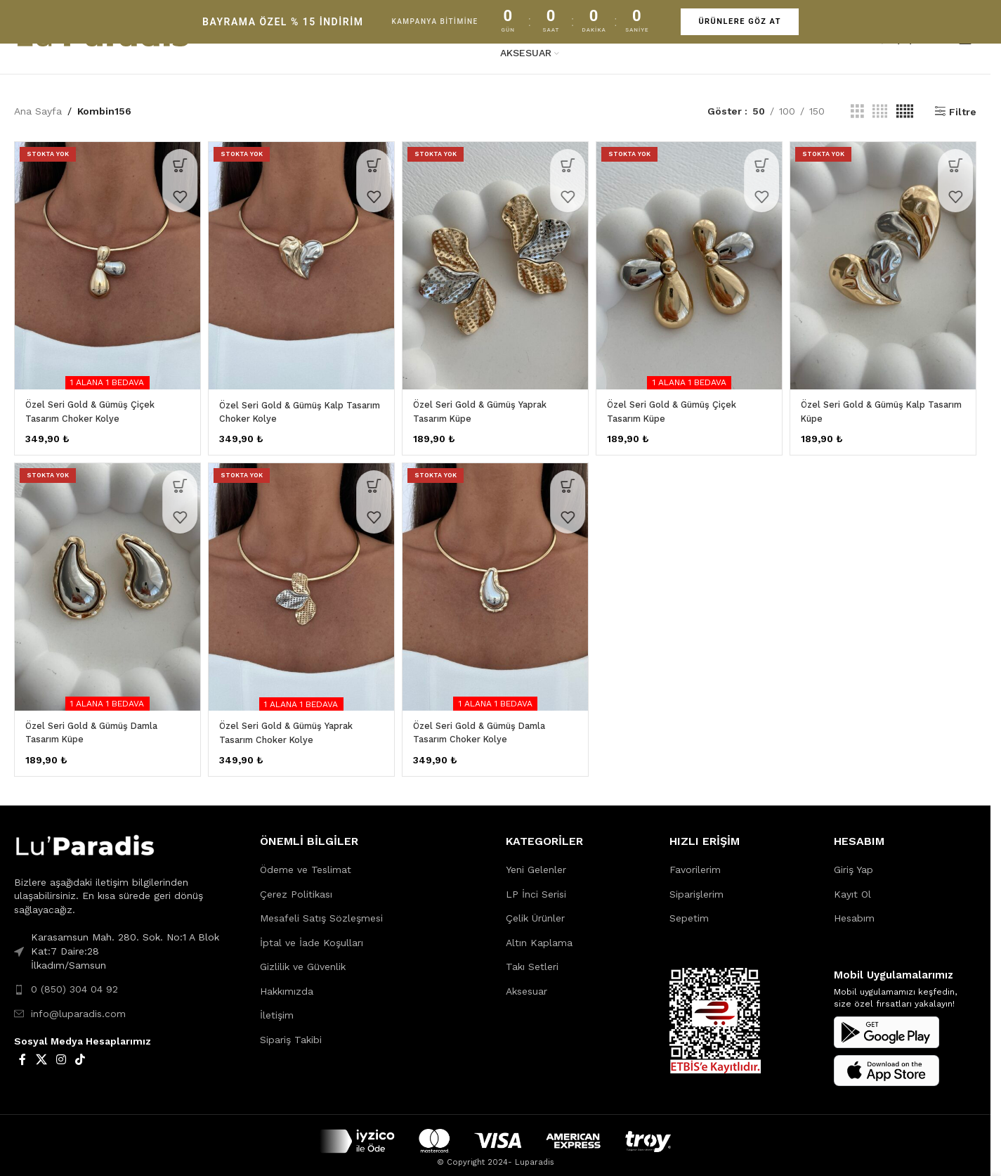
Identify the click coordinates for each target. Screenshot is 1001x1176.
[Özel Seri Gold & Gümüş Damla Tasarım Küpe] (105, 582)
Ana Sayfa (38, 111)
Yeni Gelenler (536, 861)
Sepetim (689, 910)
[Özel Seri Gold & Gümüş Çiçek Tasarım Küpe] (690, 262)
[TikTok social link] (80, 1052)
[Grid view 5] (904, 111)
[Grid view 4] (879, 111)
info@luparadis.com (78, 1006)
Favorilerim (695, 861)
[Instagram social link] (60, 1052)
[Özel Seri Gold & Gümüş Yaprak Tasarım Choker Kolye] (300, 583)
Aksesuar (526, 983)
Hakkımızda (286, 983)
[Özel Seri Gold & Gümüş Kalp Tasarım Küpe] (886, 262)
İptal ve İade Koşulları (311, 935)
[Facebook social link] (22, 1052)
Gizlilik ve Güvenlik (303, 958)
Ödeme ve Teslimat (305, 861)
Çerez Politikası (296, 885)
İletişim (277, 1007)
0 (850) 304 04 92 (74, 981)
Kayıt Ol (852, 885)
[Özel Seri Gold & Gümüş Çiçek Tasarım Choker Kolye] (105, 262)
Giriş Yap (853, 861)
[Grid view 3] (857, 111)
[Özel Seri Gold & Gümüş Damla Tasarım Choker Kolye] (495, 582)
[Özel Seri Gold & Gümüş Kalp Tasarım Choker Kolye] (300, 262)
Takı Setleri (532, 958)
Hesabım (854, 910)
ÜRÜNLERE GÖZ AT (739, 21)
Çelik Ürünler (535, 910)
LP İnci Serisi (536, 885)
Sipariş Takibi (291, 1032)
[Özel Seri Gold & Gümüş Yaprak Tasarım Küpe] (495, 262)
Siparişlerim (696, 885)
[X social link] (41, 1052)
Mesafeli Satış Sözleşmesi (321, 910)
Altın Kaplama (539, 935)
